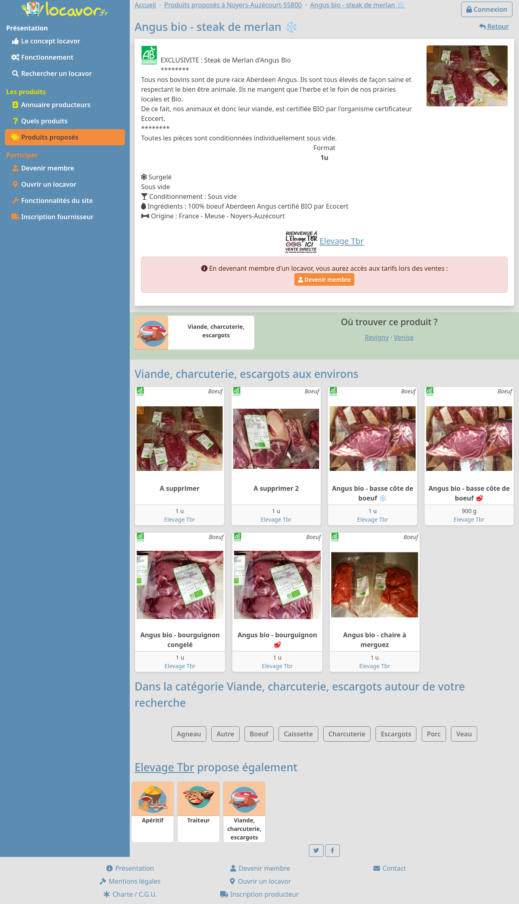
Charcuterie (346, 733)
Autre (225, 733)
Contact (389, 868)
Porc (434, 733)
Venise (404, 337)
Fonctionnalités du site (52, 200)
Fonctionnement (42, 57)
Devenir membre (42, 168)
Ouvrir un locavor (43, 184)
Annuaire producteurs (50, 104)
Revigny (377, 337)
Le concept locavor (45, 41)
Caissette (298, 733)
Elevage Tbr (179, 519)
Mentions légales (130, 881)
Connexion (486, 9)
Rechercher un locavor (51, 73)
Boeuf (259, 733)
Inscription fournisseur (52, 216)
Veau (464, 733)
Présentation (129, 868)
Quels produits (39, 121)
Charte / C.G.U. (130, 894)
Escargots (396, 733)
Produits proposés (44, 137)
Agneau (189, 733)
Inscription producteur (259, 894)
